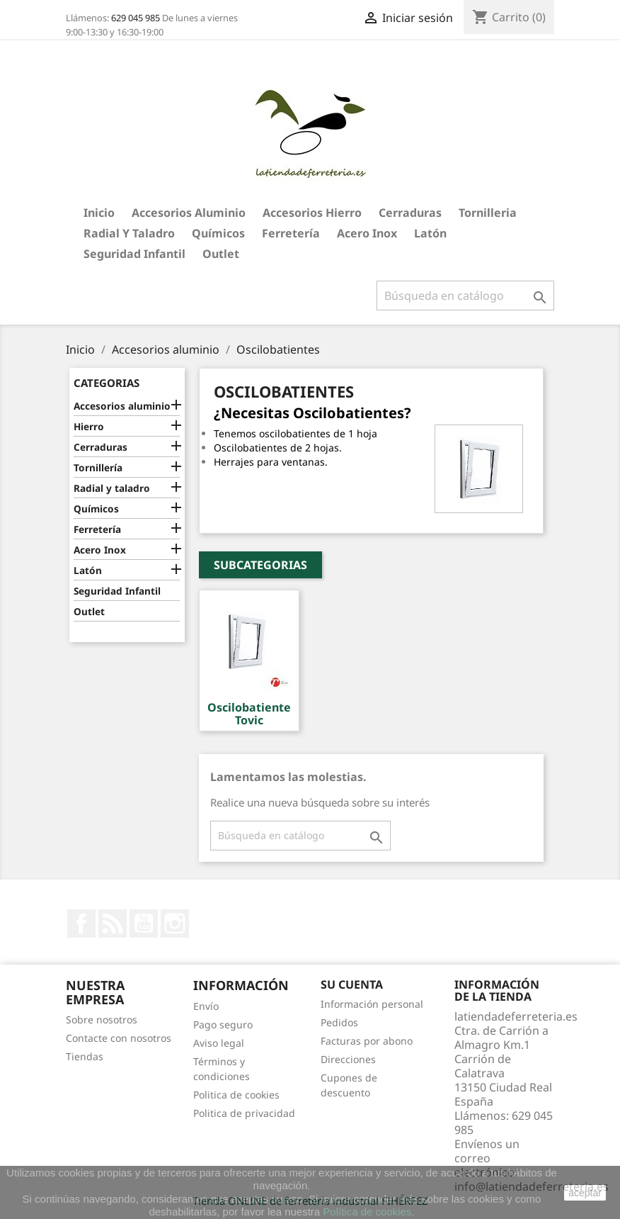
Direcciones (348, 1059)
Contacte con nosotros (118, 1038)
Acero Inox (367, 233)
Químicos (218, 233)
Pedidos (339, 1022)
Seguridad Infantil (134, 254)
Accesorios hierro (312, 212)
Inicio (99, 212)
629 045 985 (135, 17)
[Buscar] (465, 295)
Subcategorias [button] (260, 565)
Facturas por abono (367, 1040)
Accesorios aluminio (189, 212)
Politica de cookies (236, 1094)
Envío (206, 1006)
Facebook (81, 923)
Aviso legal (218, 1043)
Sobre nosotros (101, 1019)
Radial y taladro (129, 233)
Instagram (175, 923)
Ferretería (291, 233)
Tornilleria (488, 212)
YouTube (144, 923)
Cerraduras (410, 212)
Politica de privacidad (244, 1113)
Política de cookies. (368, 1212)
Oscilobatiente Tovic (249, 714)
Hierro (89, 426)
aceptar (585, 1192)
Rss (112, 923)
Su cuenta (352, 984)
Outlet (220, 254)
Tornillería (98, 467)
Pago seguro (223, 1024)
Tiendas (84, 1056)
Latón (430, 233)
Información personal (372, 1004)
